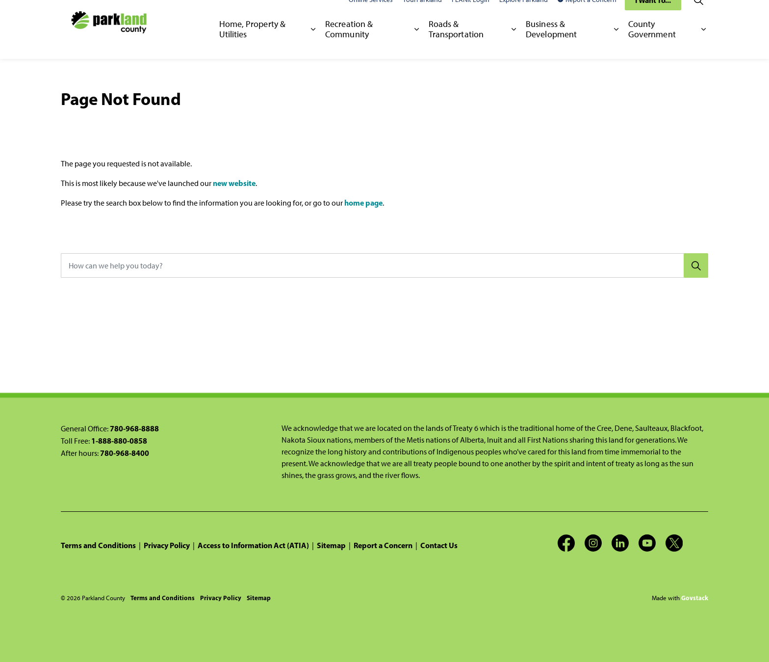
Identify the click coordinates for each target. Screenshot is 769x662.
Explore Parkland (523, 14)
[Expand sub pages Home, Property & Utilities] (313, 44)
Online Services (371, 14)
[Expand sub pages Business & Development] (616, 44)
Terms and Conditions (98, 545)
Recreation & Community (349, 43)
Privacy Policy (167, 545)
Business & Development (551, 43)
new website (234, 183)
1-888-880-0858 (119, 441)
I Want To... (653, 15)
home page (363, 203)
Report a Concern (587, 14)
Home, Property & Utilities (252, 43)
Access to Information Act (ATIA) (253, 545)
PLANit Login (470, 14)
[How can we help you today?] (384, 265)
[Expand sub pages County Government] (703, 44)
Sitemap (331, 545)
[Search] (696, 265)
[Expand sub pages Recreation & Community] (416, 44)
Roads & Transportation (456, 43)
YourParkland (422, 14)
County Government (652, 43)
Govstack (694, 598)
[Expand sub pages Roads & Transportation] (513, 44)
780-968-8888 (134, 428)
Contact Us (439, 545)
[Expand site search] (698, 14)
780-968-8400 (124, 453)
